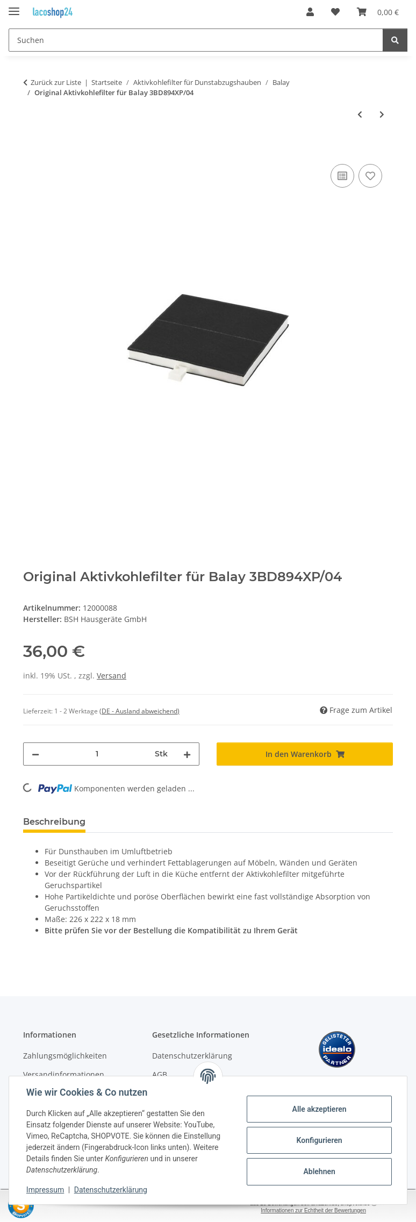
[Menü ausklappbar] (14, 6)
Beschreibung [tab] (54, 822)
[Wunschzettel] (335, 12)
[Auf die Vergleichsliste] (342, 176)
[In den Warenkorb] (31, 149)
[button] (310, 12)
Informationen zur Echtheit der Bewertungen (313, 1210)
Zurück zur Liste (56, 82)
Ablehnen (319, 1171)
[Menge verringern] (35, 754)
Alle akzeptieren (319, 1109)
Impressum (45, 1189)
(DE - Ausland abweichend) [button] (139, 711)
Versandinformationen (63, 1074)
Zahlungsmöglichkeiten (65, 1056)
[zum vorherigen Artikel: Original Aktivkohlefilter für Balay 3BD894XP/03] (360, 114)
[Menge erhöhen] (187, 754)
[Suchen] (196, 40)
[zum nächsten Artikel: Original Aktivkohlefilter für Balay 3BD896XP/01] (382, 114)
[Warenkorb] (377, 12)
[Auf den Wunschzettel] (370, 176)
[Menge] (97, 754)
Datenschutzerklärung (110, 1189)
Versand (111, 675)
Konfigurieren (319, 1140)
